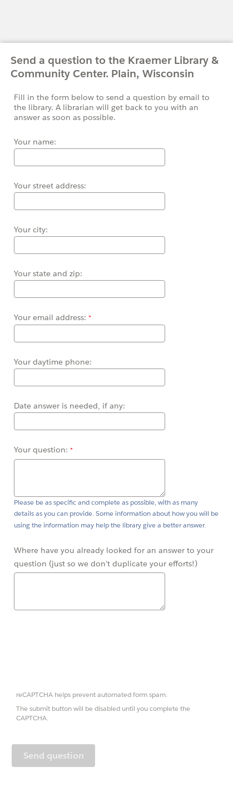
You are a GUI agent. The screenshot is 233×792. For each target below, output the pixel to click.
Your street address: (50, 186)
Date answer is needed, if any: (69, 406)
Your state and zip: (48, 273)
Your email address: (51, 317)
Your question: (42, 450)
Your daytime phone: (53, 362)
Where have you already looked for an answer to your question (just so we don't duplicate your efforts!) (114, 557)
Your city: (31, 230)
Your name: (35, 142)
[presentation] (97, 652)
